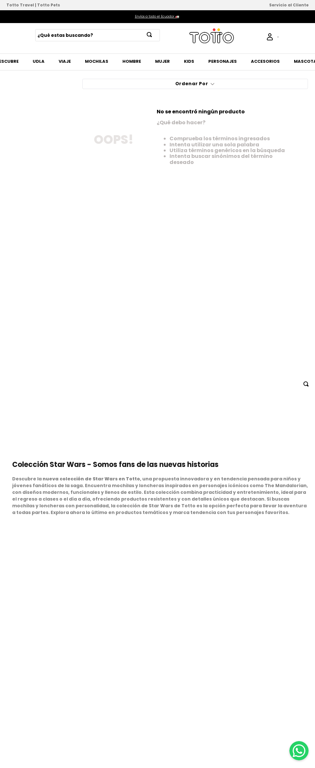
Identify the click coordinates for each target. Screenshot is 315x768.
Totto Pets (48, 5)
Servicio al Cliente (289, 5)
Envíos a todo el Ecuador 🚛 (157, 16)
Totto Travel (20, 5)
